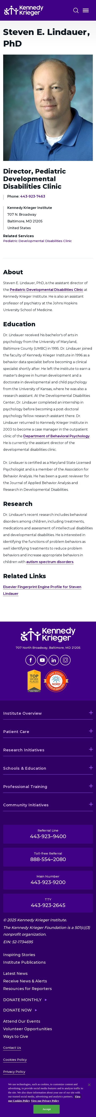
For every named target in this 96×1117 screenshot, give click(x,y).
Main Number (48, 879)
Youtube (42, 660)
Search (76, 10)
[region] (48, 1097)
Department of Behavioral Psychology (56, 436)
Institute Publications (24, 962)
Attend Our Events (21, 1021)
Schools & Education (24, 768)
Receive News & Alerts (25, 981)
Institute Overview (22, 713)
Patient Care (16, 731)
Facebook (30, 660)
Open (86, 11)
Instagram (65, 660)
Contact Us (12, 1048)
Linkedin (54, 660)
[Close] (89, 1084)
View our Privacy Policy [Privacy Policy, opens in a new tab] (45, 1100)
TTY (48, 902)
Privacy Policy (14, 1072)
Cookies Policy (15, 1060)
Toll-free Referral (48, 856)
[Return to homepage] (35, 10)
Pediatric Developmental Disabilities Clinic (37, 241)
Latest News (15, 973)
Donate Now (17, 1010)
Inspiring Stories (19, 954)
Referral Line (48, 833)
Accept (46, 1109)
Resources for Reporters (27, 988)
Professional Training (25, 786)
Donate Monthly (22, 1000)
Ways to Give (15, 1036)
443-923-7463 (32, 196)
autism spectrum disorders (50, 562)
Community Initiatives (26, 805)
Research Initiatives (23, 750)
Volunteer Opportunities (27, 1029)
